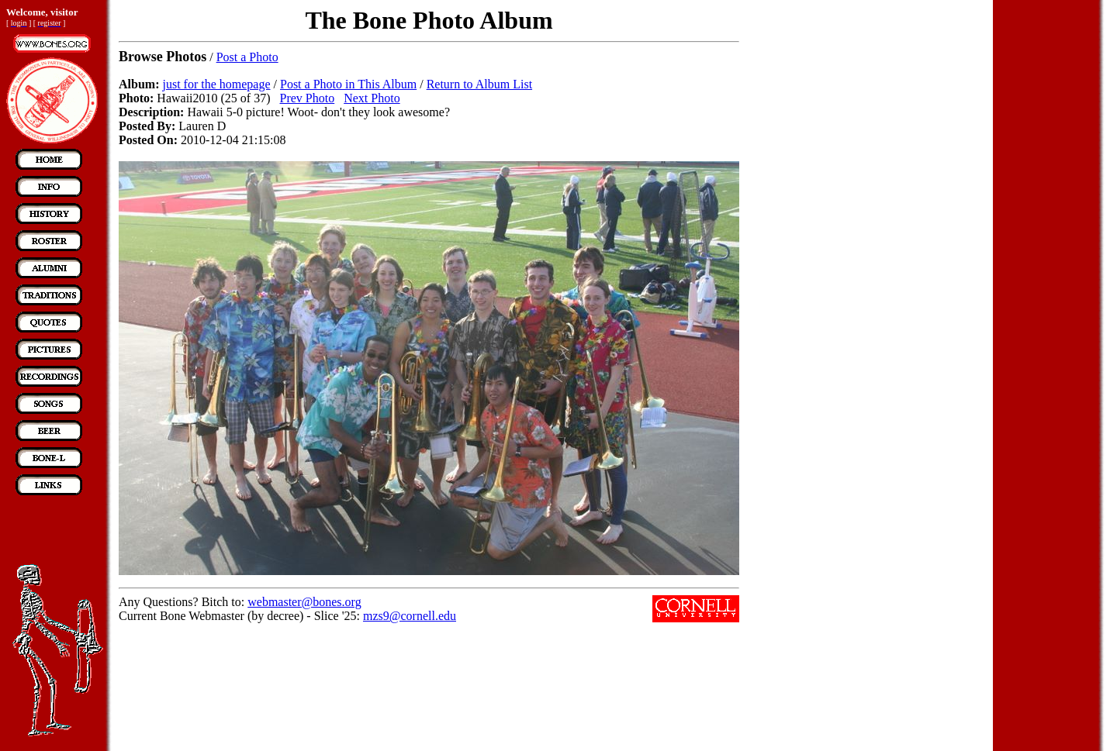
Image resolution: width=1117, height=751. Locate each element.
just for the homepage (216, 84)
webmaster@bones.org (304, 601)
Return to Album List (479, 84)
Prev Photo (307, 98)
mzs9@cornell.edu (409, 615)
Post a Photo (247, 57)
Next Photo (371, 98)
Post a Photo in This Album (348, 84)
